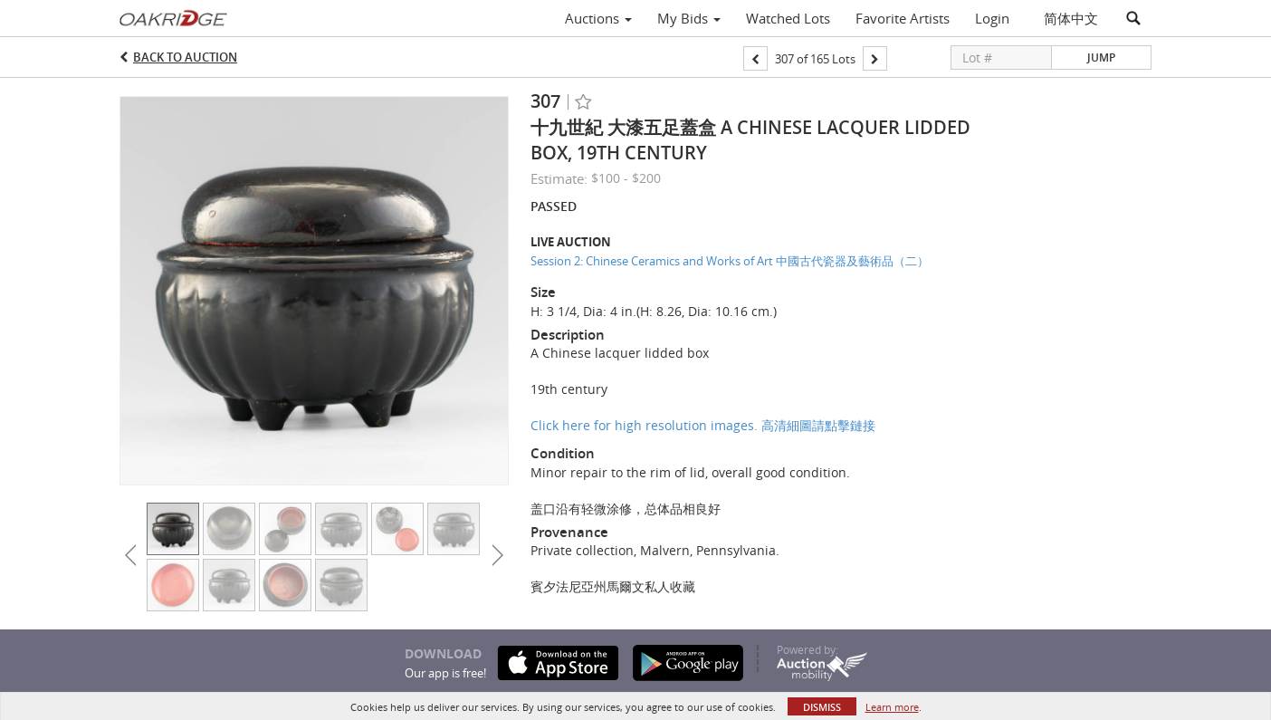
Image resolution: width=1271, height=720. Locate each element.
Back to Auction (185, 57)
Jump (1101, 57)
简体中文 (1071, 18)
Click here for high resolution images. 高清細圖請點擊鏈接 (702, 425)
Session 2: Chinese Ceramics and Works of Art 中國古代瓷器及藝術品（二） (729, 261)
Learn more (892, 707)
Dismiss (822, 707)
